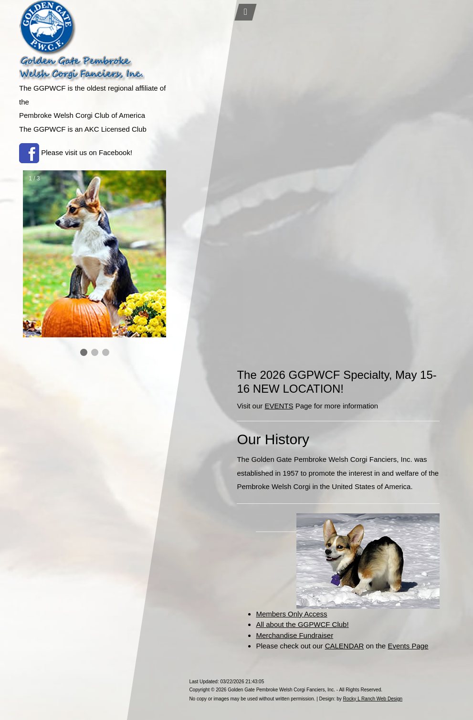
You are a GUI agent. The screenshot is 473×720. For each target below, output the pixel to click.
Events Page (408, 646)
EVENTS (278, 406)
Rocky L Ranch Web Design (373, 698)
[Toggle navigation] (246, 12)
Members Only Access (291, 614)
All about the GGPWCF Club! (302, 624)
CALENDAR (344, 646)
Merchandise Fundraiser (294, 635)
